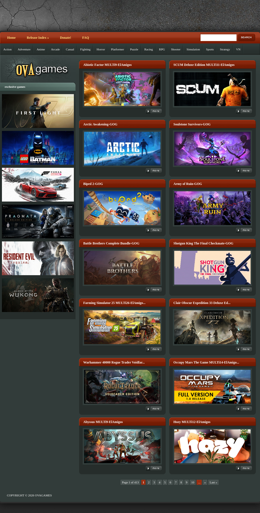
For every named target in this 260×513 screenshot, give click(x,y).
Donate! (65, 38)
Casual (70, 49)
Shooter (175, 49)
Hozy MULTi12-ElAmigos (191, 422)
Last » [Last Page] (213, 482)
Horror (101, 49)
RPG (162, 49)
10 (192, 482)
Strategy (225, 49)
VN (238, 49)
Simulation (193, 49)
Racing (148, 49)
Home (11, 38)
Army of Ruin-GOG (187, 184)
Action (7, 49)
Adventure (24, 49)
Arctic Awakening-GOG (100, 124)
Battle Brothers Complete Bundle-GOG (111, 243)
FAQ (85, 38)
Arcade (55, 49)
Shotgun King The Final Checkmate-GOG (203, 243)
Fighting (85, 49)
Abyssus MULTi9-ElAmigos (103, 422)
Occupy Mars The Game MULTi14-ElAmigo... (206, 362)
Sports (210, 49)
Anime (41, 49)
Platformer (117, 49)
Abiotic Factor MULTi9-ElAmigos (107, 65)
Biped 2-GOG (93, 184)
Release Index (38, 38)
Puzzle (134, 49)
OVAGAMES (43, 495)
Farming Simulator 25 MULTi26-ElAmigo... (114, 303)
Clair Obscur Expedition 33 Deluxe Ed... (201, 303)
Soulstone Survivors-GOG (191, 124)
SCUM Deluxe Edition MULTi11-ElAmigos (204, 65)
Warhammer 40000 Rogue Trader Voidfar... (114, 362)
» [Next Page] (205, 482)
